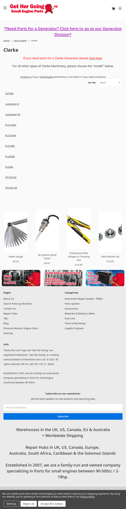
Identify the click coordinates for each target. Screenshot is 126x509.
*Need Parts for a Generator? (32, 28)
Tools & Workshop (75, 323)
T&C (5, 318)
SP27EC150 (11, 187)
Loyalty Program (74, 328)
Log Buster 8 (12, 104)
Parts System (72, 303)
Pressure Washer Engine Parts (20, 328)
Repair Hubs (10, 313)
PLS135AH (10, 125)
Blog (6, 323)
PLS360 (9, 167)
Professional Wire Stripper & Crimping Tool (78, 257)
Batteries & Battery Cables (80, 313)
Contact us (26, 76)
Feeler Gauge (16, 256)
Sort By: (92, 82)
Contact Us (9, 308)
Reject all (28, 504)
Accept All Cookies (52, 504)
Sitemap (8, 333)
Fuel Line (70, 318)
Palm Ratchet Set (110, 256)
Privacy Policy (87, 496)
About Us (8, 298)
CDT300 (9, 93)
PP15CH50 (10, 177)
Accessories (71, 308)
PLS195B (10, 146)
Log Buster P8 (12, 114)
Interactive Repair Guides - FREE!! (84, 298)
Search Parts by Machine (17, 303)
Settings (11, 504)
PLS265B (10, 156)
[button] (21, 278)
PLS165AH (10, 135)
